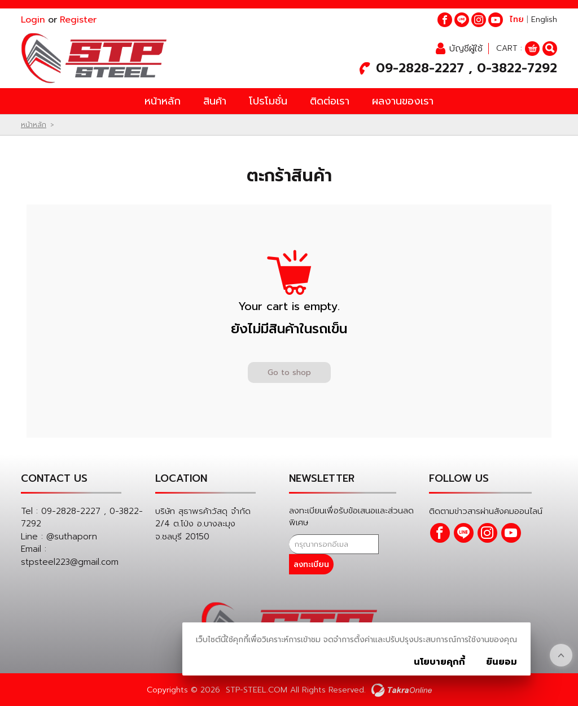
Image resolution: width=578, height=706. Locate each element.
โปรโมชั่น (268, 103)
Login (33, 20)
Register (78, 20)
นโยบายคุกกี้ (439, 662)
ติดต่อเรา (329, 103)
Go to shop (289, 375)
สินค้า (214, 103)
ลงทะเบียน (401, 546)
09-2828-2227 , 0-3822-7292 (466, 69)
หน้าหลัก (162, 103)
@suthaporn (71, 539)
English (544, 19)
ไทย (517, 19)
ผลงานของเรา (403, 103)
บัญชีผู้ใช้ (466, 49)
